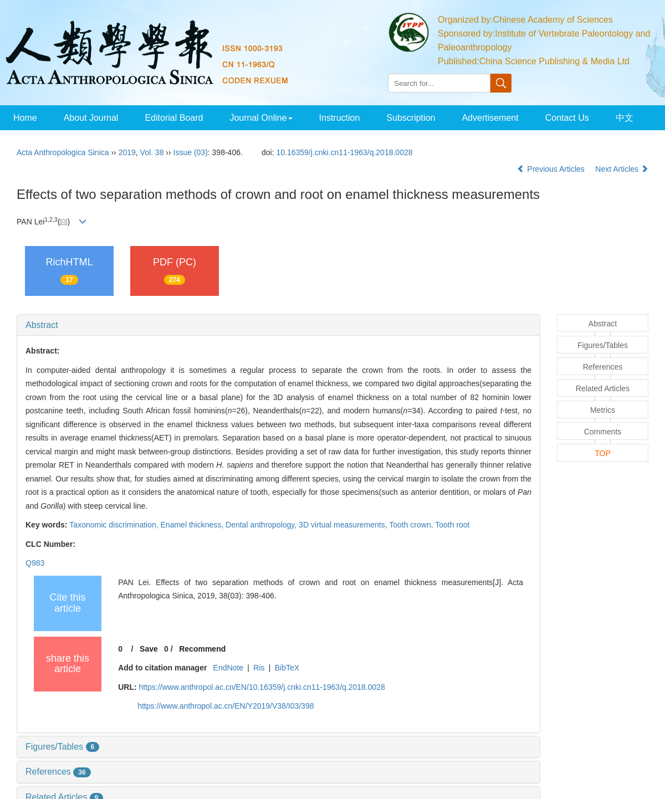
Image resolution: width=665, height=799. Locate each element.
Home (25, 117)
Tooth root (452, 524)
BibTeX (287, 667)
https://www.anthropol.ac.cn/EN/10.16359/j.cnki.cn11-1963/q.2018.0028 (262, 687)
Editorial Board (174, 117)
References (58, 771)
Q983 (34, 563)
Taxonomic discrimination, (114, 524)
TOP (603, 453)
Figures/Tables (62, 746)
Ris (258, 667)
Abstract (41, 325)
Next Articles (621, 169)
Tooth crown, (412, 524)
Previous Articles (551, 169)
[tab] (278, 325)
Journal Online (260, 117)
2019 (127, 152)
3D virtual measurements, (344, 524)
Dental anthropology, (262, 524)
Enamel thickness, (193, 524)
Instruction (339, 117)
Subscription (410, 117)
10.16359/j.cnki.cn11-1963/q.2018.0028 (345, 152)
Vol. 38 (152, 152)
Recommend (202, 648)
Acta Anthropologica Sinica (63, 152)
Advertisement (490, 117)
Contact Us (567, 117)
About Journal (91, 117)
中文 (624, 117)
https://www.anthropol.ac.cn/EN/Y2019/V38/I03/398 (225, 705)
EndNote (228, 667)
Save (149, 648)
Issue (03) (190, 152)
